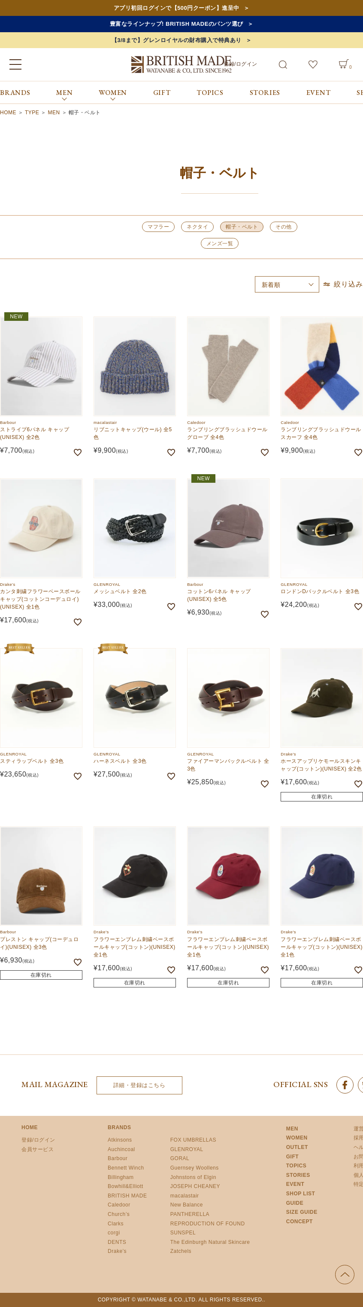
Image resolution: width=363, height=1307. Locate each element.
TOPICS (210, 92)
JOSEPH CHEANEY (195, 1186)
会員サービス (37, 1149)
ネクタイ (197, 227)
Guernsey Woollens (194, 1168)
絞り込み (342, 284)
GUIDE (295, 1203)
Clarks (116, 1224)
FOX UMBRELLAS (193, 1140)
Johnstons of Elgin (193, 1177)
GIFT (162, 92)
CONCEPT (299, 1222)
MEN (54, 113)
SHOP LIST (300, 1194)
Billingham (120, 1177)
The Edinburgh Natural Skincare (210, 1242)
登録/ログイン (240, 64)
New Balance (186, 1205)
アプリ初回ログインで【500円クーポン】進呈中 (176, 8)
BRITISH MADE (127, 1196)
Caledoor (119, 1205)
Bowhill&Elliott (125, 1186)
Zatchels (180, 1251)
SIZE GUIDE (302, 1212)
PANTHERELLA (189, 1214)
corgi (114, 1233)
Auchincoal (121, 1149)
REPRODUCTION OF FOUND (207, 1224)
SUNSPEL (183, 1233)
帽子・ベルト (242, 227)
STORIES (265, 92)
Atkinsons (120, 1140)
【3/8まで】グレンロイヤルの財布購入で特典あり (177, 40)
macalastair (184, 1196)
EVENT (318, 92)
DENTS (117, 1242)
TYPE (32, 113)
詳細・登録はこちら (139, 1085)
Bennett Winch (126, 1168)
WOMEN (297, 1138)
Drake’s (117, 1251)
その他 (283, 227)
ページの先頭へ (344, 1274)
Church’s (119, 1214)
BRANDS (15, 92)
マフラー (158, 227)
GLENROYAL (186, 1149)
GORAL (180, 1158)
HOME (8, 113)
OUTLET (297, 1147)
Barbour (117, 1158)
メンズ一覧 (219, 244)
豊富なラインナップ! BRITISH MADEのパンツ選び (176, 24)
